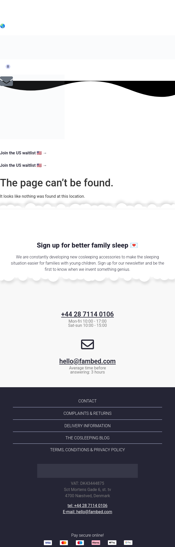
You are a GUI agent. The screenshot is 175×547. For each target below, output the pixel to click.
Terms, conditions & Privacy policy (87, 449)
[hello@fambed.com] (87, 344)
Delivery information (87, 425)
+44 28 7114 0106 (87, 314)
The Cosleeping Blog (87, 437)
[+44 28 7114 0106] (87, 297)
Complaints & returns (87, 413)
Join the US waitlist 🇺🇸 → (23, 152)
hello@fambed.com (87, 361)
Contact (87, 401)
